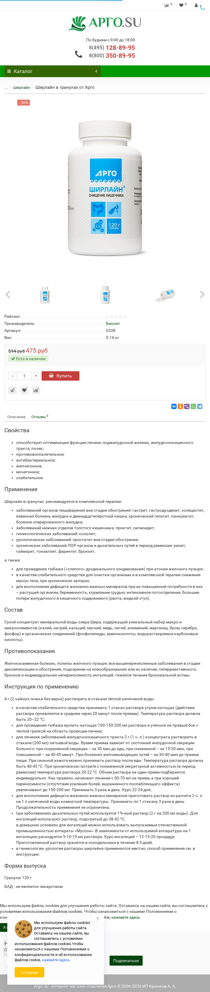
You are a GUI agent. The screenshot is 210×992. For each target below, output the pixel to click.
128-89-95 (112, 47)
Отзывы (39, 416)
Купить (60, 376)
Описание (16, 417)
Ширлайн (21, 87)
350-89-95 (112, 55)
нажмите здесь (125, 917)
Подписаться (126, 960)
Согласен (29, 972)
